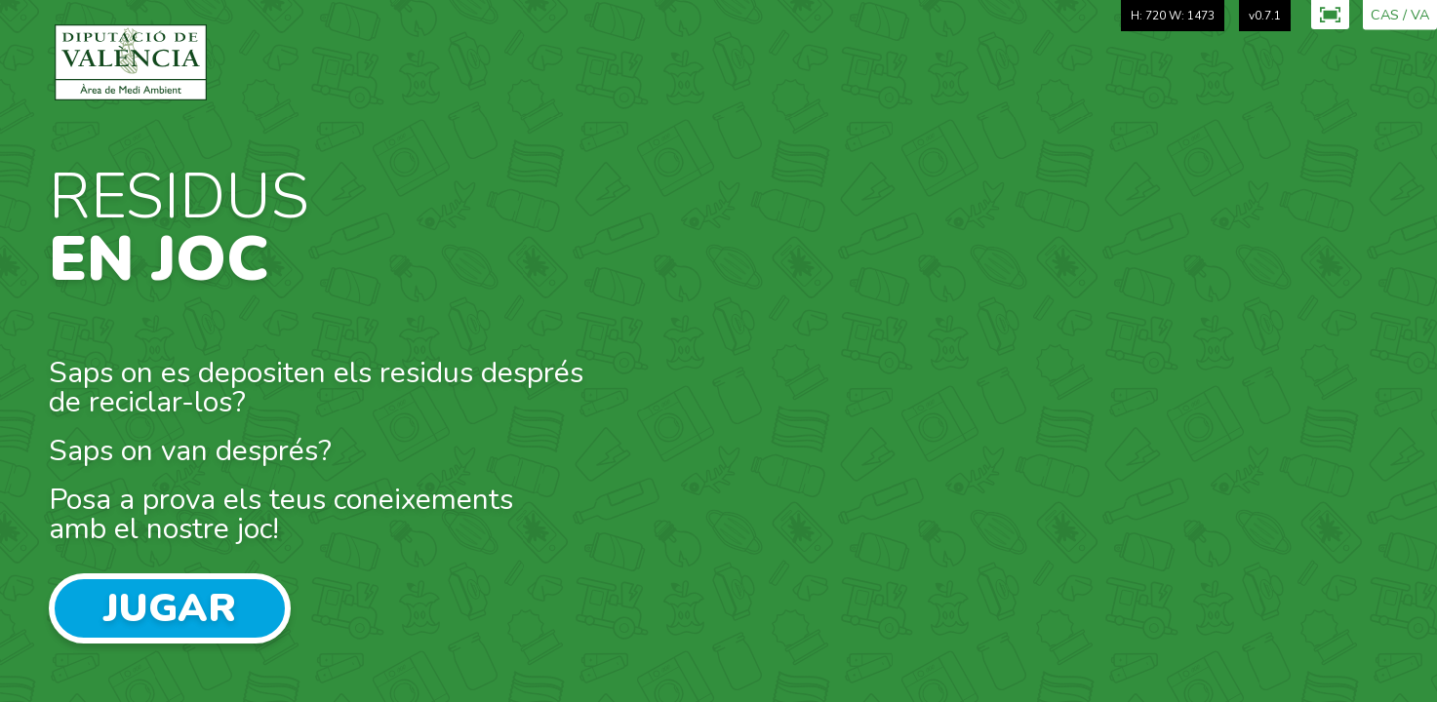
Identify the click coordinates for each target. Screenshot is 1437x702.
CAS (1385, 15)
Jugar (169, 608)
